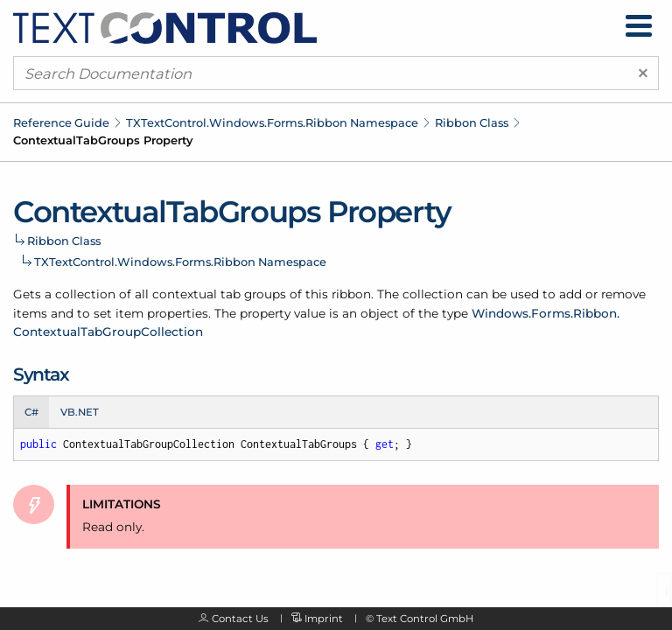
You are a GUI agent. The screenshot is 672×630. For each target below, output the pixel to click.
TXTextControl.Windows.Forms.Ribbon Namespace (272, 123)
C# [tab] (31, 412)
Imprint (323, 618)
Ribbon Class (471, 123)
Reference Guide (61, 123)
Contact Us (240, 618)
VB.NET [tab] (79, 412)
